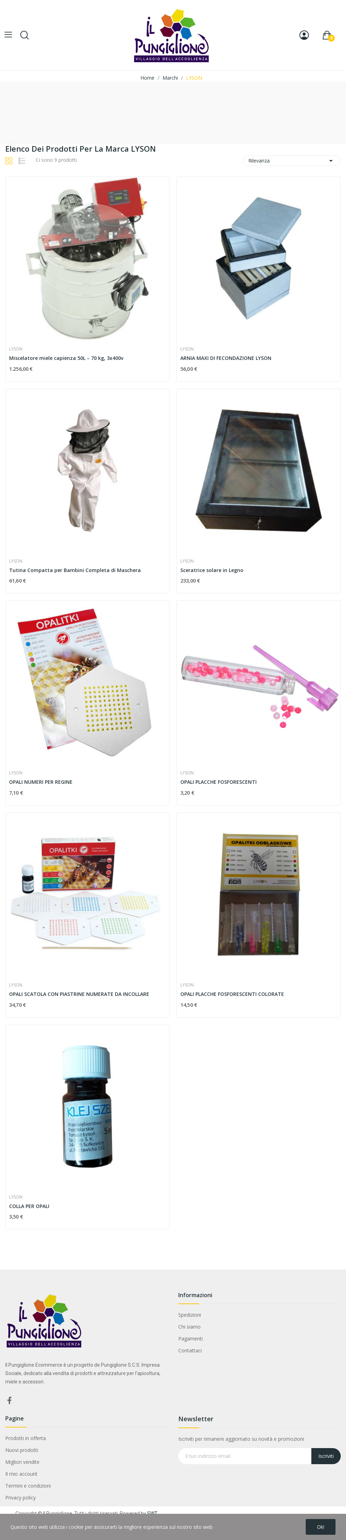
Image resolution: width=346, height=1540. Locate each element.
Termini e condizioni (28, 1485)
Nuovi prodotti (21, 1450)
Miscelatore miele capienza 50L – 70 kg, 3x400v (66, 358)
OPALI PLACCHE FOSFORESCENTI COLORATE (232, 994)
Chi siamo (189, 1326)
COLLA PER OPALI (29, 1206)
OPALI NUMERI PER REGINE (40, 782)
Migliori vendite (22, 1462)
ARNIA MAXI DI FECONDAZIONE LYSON (225, 358)
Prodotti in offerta (25, 1438)
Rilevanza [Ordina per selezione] (291, 161)
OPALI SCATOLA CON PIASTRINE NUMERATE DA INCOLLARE (79, 994)
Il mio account (21, 1473)
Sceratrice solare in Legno (211, 570)
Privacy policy (20, 1497)
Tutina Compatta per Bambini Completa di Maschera (75, 570)
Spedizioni (189, 1314)
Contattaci (190, 1350)
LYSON (15, 349)
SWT (152, 1513)
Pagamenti (190, 1338)
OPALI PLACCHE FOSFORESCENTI (218, 782)
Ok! (320, 1527)
